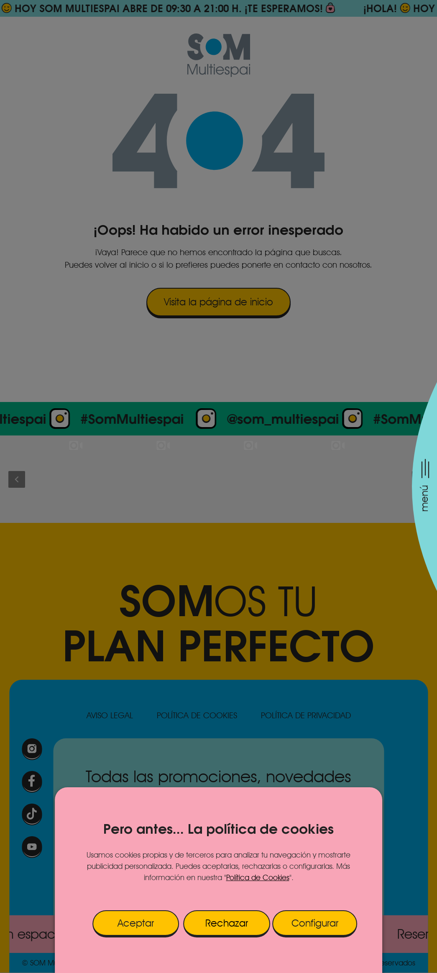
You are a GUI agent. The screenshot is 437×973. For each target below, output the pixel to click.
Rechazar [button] (226, 923)
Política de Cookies (257, 877)
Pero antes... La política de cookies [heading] (218, 829)
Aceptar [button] (136, 923)
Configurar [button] (314, 923)
